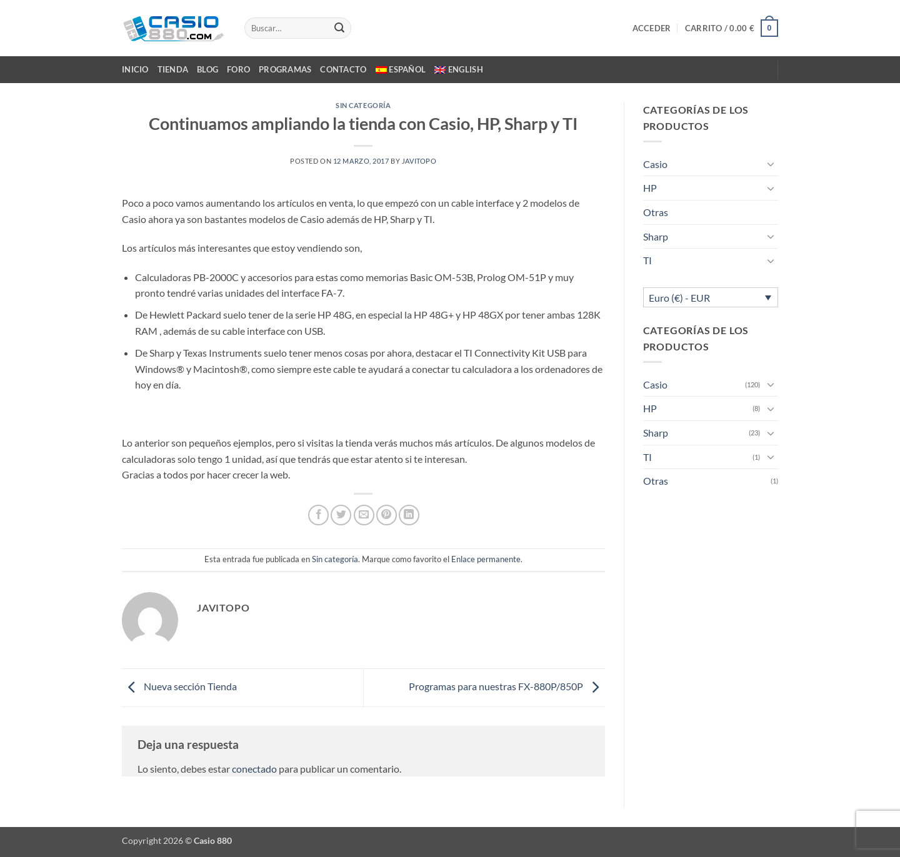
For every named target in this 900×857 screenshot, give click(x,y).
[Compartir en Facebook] (318, 515)
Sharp (655, 236)
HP (650, 188)
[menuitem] (401, 69)
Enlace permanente (486, 559)
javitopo (419, 161)
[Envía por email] (364, 515)
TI (647, 260)
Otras (655, 212)
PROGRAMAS (285, 69)
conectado (254, 769)
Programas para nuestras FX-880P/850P (507, 686)
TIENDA (173, 69)
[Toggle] (770, 163)
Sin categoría (363, 105)
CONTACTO (343, 69)
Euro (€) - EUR (679, 298)
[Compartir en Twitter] (341, 515)
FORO (238, 69)
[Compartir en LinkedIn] (409, 515)
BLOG (207, 69)
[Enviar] (339, 28)
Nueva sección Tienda (179, 686)
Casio (655, 164)
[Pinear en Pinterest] (386, 515)
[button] (651, 28)
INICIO (135, 69)
